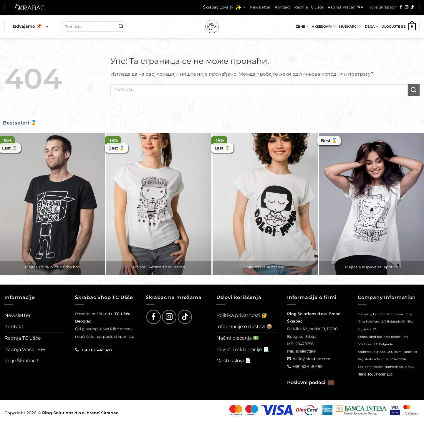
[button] (31, 26)
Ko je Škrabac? (382, 7)
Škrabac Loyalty (224, 7)
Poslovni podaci (311, 382)
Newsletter (260, 7)
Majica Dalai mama (265, 267)
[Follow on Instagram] (406, 7)
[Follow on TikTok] (412, 7)
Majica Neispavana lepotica (371, 267)
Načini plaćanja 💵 (237, 338)
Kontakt (282, 7)
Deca (371, 26)
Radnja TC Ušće (309, 7)
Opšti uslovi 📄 (233, 360)
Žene (302, 26)
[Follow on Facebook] (401, 7)
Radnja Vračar (341, 7)
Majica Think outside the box (52, 267)
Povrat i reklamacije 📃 (242, 349)
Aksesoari (324, 26)
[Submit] (121, 26)
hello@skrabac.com (311, 358)
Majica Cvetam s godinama (159, 267)
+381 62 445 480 (308, 366)
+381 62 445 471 (96, 350)
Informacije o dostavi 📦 (244, 326)
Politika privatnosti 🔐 (241, 315)
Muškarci (350, 26)
